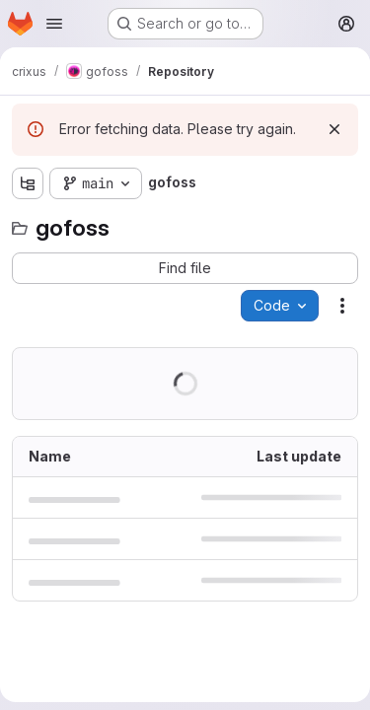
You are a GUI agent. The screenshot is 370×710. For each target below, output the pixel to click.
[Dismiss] (334, 129)
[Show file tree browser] (27, 183)
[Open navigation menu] (54, 23)
